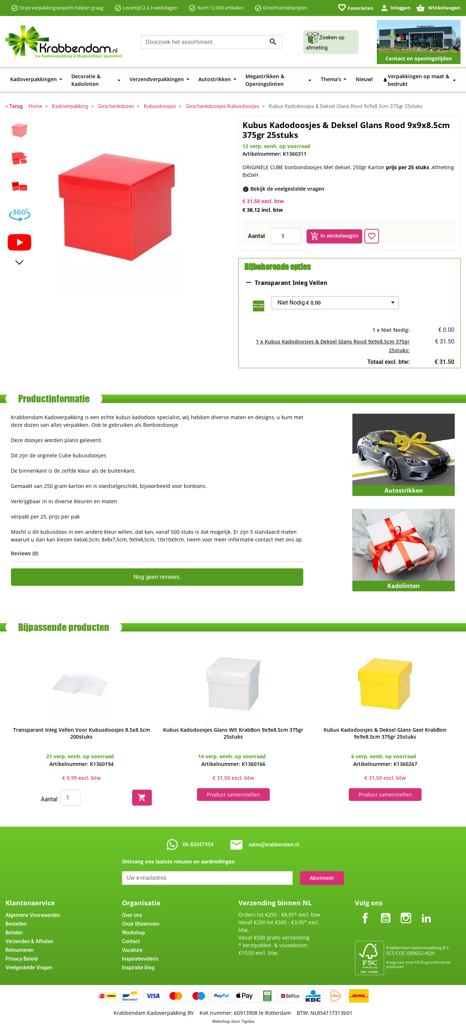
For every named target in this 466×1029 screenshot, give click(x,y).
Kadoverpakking (70, 106)
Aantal (256, 235)
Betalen (14, 932)
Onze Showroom (140, 923)
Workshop (133, 932)
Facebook (365, 911)
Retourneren (19, 950)
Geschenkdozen (116, 106)
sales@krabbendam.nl (274, 844)
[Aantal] (285, 236)
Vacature (132, 950)
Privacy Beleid (21, 958)
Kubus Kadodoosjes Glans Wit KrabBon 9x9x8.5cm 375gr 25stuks (233, 733)
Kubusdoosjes (160, 106)
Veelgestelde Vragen (28, 967)
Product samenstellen (233, 794)
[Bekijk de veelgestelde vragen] (287, 188)
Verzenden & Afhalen (29, 941)
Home (35, 106)
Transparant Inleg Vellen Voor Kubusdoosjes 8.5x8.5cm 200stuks (81, 733)
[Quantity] (70, 797)
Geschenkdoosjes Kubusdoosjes (222, 106)
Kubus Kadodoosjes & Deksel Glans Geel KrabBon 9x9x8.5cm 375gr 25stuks (385, 733)
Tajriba (247, 1021)
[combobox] (211, 42)
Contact (131, 941)
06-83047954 (198, 844)
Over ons (132, 915)
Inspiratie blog (138, 967)
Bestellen (16, 923)
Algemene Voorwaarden (32, 915)
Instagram (406, 911)
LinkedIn (426, 911)
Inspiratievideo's (140, 958)
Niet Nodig (299, 302)
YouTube (385, 911)
